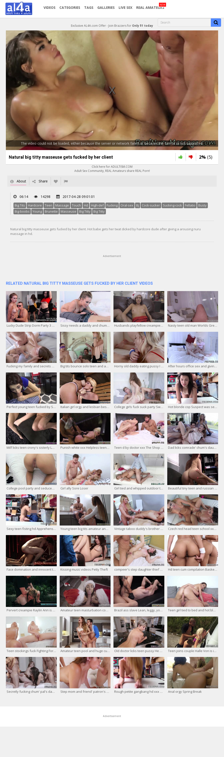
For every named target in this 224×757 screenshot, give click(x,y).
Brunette (51, 211)
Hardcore (35, 205)
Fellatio (190, 205)
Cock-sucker (151, 205)
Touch (76, 205)
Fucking (112, 205)
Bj (137, 205)
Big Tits (20, 205)
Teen (48, 205)
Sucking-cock (172, 205)
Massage (62, 205)
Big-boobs (22, 211)
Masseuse (68, 211)
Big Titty (84, 211)
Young (37, 211)
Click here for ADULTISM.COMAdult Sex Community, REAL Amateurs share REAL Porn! (112, 169)
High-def (97, 205)
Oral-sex (127, 205)
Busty (202, 205)
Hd (86, 205)
